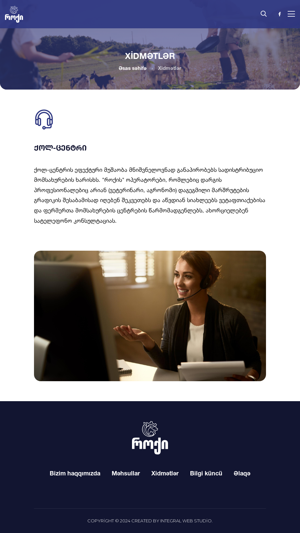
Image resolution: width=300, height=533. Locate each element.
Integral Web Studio (186, 520)
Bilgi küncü (206, 473)
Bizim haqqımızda (75, 473)
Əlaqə (242, 473)
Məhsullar (126, 473)
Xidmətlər (165, 473)
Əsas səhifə (133, 68)
